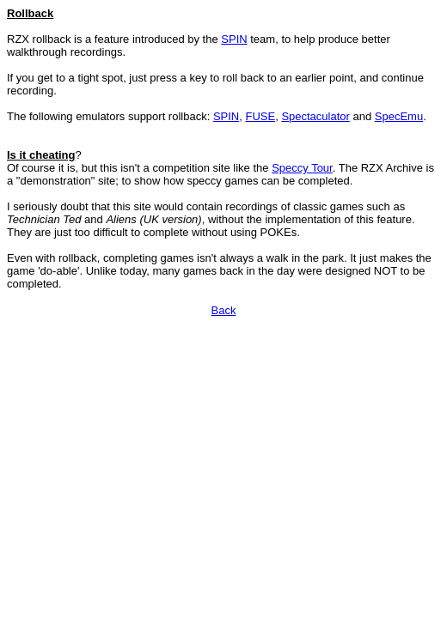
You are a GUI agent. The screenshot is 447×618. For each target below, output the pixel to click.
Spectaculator (315, 116)
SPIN (234, 39)
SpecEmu (399, 116)
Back (223, 310)
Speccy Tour (302, 167)
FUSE (260, 116)
